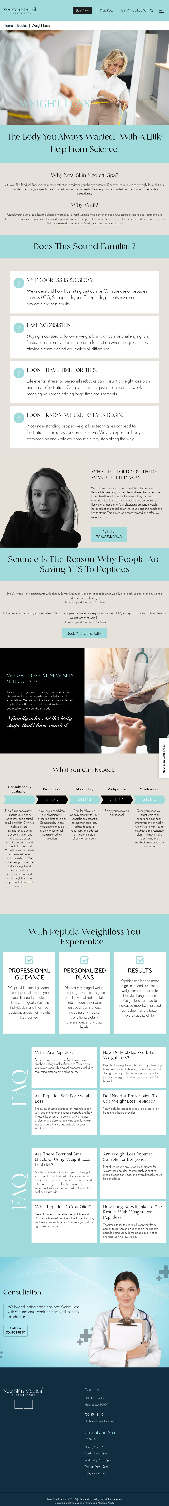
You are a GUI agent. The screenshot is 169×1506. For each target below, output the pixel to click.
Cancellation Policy (89, 1499)
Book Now (82, 10)
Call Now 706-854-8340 (109, 534)
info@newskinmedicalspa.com (100, 1421)
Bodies (22, 25)
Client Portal (107, 10)
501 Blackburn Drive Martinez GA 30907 (96, 1401)
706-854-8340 (15, 1330)
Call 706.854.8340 (133, 10)
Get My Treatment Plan (164, 758)
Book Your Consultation (84, 633)
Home (8, 25)
